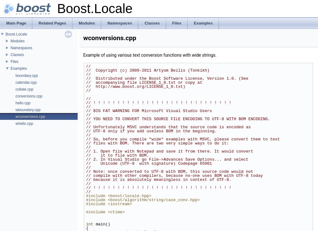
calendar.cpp (26, 82)
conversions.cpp (29, 96)
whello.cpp (24, 123)
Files (14, 61)
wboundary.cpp (28, 110)
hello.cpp (23, 103)
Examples (19, 68)
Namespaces (21, 48)
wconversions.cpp (30, 117)
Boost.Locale (16, 34)
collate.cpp (24, 89)
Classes (17, 55)
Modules (18, 41)
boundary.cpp (27, 75)
